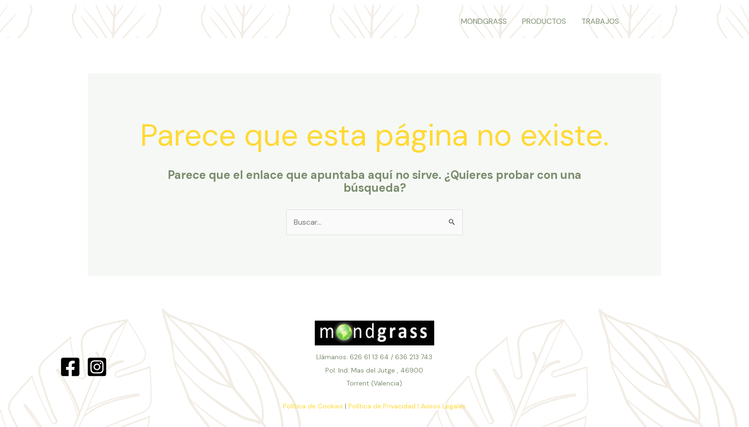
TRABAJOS (600, 21)
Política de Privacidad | (383, 406)
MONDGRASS (484, 21)
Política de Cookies (313, 406)
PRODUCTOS (544, 21)
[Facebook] (70, 366)
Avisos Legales (443, 406)
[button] (648, 21)
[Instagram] (96, 366)
